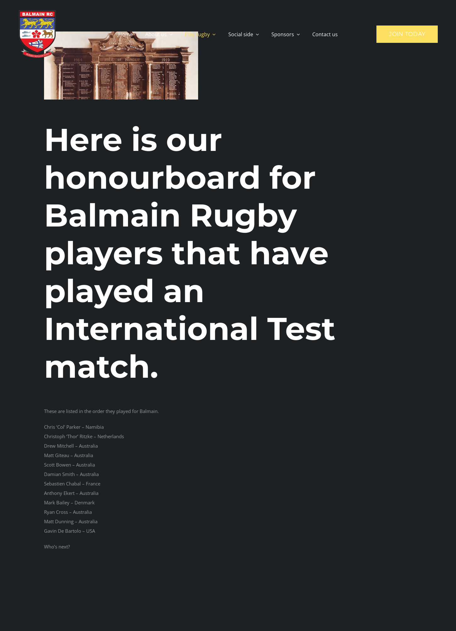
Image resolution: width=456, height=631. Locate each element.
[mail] (405, 612)
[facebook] (374, 612)
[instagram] (390, 612)
